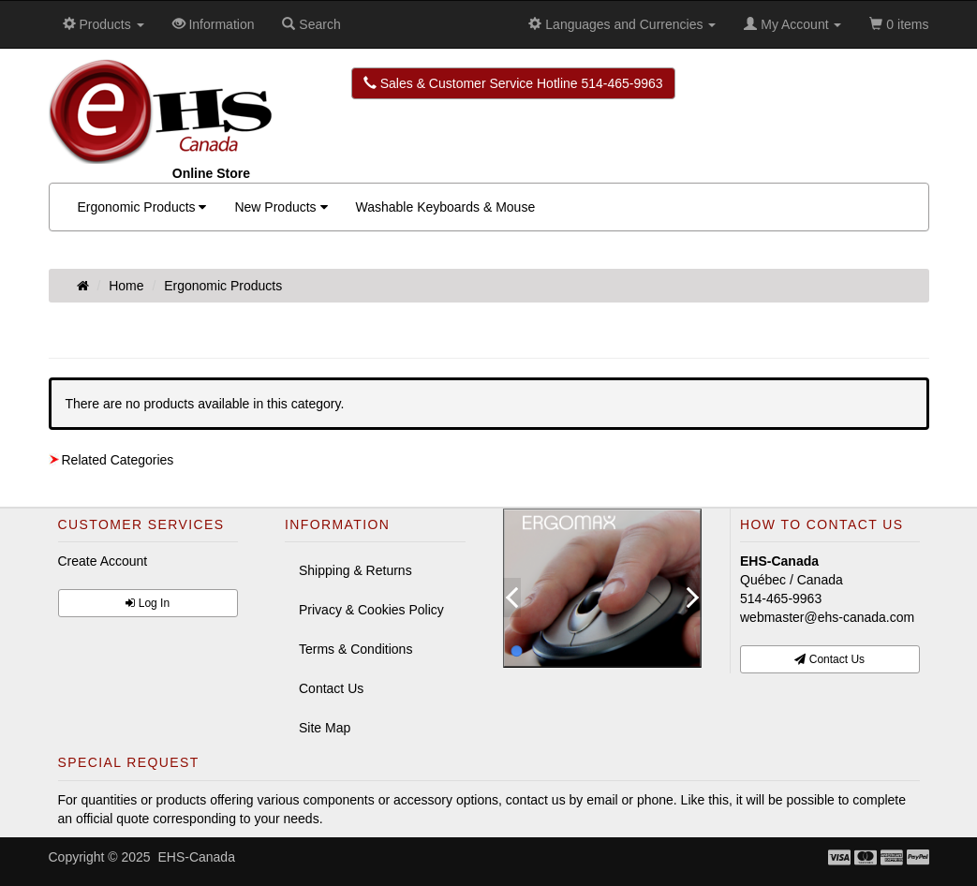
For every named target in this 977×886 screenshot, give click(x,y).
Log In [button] (148, 603)
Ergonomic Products (142, 206)
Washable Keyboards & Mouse (446, 206)
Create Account (103, 561)
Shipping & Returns (355, 570)
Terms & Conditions (355, 649)
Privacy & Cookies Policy (371, 609)
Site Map (324, 727)
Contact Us (331, 688)
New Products (280, 206)
